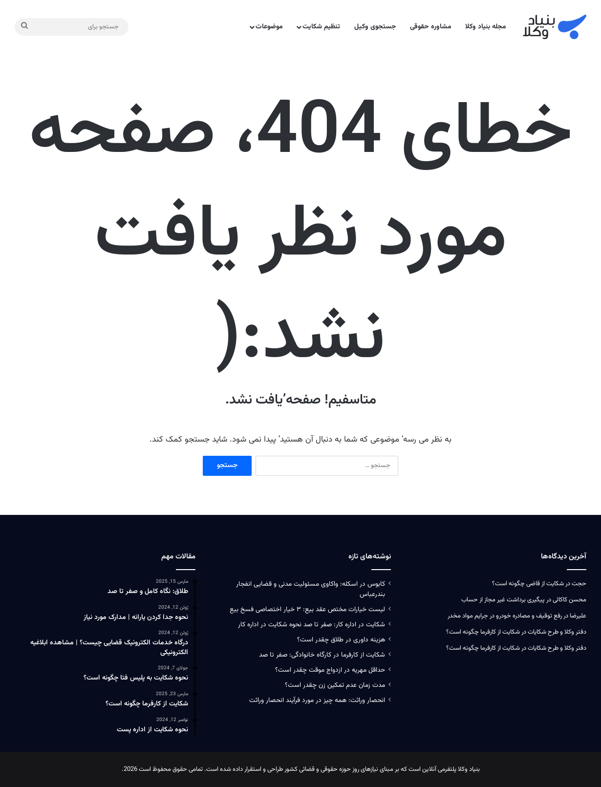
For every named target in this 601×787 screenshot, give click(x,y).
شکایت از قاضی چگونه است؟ (528, 584)
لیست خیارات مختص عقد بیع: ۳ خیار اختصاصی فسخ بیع (307, 609)
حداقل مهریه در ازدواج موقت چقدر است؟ (330, 670)
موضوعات (269, 26)
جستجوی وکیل (375, 26)
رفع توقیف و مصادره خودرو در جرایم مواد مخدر (505, 616)
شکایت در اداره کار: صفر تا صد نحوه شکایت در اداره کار (311, 624)
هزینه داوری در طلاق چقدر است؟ (341, 640)
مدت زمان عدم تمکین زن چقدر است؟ (335, 685)
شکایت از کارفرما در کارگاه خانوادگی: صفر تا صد (322, 655)
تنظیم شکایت (321, 26)
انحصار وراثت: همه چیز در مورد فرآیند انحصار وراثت (317, 700)
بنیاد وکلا (469, 769)
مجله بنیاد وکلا (485, 26)
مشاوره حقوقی (430, 26)
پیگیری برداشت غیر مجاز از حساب (503, 600)
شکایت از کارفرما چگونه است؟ (483, 632)
